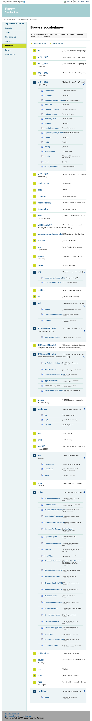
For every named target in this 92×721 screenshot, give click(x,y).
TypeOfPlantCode (51, 381)
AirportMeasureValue (52, 498)
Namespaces (10, 54)
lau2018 (41, 446)
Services (8, 50)
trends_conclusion (51, 167)
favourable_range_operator (53, 100)
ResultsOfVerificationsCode (53, 374)
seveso (41, 660)
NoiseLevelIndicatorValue (53, 583)
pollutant (47, 321)
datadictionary (44, 203)
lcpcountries (49, 464)
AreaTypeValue (50, 505)
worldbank (43, 691)
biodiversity (43, 183)
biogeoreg (48, 95)
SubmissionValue (51, 645)
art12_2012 (43, 57)
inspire (41, 400)
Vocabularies (10, 46)
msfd (40, 483)
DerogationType (50, 369)
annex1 (47, 309)
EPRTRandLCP (45, 225)
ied (39, 303)
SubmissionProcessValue (53, 639)
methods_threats (50, 114)
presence (47, 137)
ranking (47, 147)
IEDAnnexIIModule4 (47, 354)
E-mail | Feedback (12, 714)
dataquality (43, 209)
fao (39, 247)
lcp (39, 455)
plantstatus (48, 469)
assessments (49, 91)
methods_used (50, 119)
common (42, 196)
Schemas (8, 41)
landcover (42, 409)
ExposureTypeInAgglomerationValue (53, 529)
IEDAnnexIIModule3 (47, 345)
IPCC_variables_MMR (52, 283)
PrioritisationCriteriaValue (53, 602)
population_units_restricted (53, 133)
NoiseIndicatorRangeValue (53, 570)
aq (39, 51)
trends (46, 162)
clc (45, 415)
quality (47, 142)
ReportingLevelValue (52, 615)
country (47, 697)
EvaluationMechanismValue (53, 522)
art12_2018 (43, 64)
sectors (47, 475)
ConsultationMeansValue (53, 516)
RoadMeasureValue (51, 621)
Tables (7, 32)
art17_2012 (43, 82)
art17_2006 (43, 73)
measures (48, 105)
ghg (39, 272)
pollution (47, 123)
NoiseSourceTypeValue (53, 589)
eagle (46, 420)
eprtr (40, 216)
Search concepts (58, 43)
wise (40, 682)
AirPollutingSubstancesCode (53, 363)
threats (47, 156)
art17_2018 (43, 174)
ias (39, 297)
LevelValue (48, 556)
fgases (41, 256)
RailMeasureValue (51, 608)
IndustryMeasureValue (52, 543)
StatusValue (48, 634)
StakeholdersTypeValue (53, 628)
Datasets (8, 28)
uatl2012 (47, 424)
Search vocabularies (40, 43)
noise (40, 492)
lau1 (40, 433)
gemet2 (41, 265)
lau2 (40, 440)
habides (41, 290)
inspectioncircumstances (53, 314)
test (39, 669)
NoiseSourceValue (51, 596)
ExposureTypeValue (51, 537)
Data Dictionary (23, 19)
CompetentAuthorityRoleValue (53, 510)
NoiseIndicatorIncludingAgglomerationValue (53, 561)
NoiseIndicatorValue (51, 576)
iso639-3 (47, 549)
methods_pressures (51, 109)
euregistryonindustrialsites (50, 234)
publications (43, 653)
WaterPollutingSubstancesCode (53, 391)
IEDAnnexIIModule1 (47, 328)
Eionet (14, 19)
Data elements (10, 37)
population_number (51, 128)
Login (67, 1)
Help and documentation (14, 24)
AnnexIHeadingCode (52, 337)
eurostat (41, 241)
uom (40, 675)
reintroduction (49, 151)
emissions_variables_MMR (53, 278)
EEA (15, 1)
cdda (40, 190)
